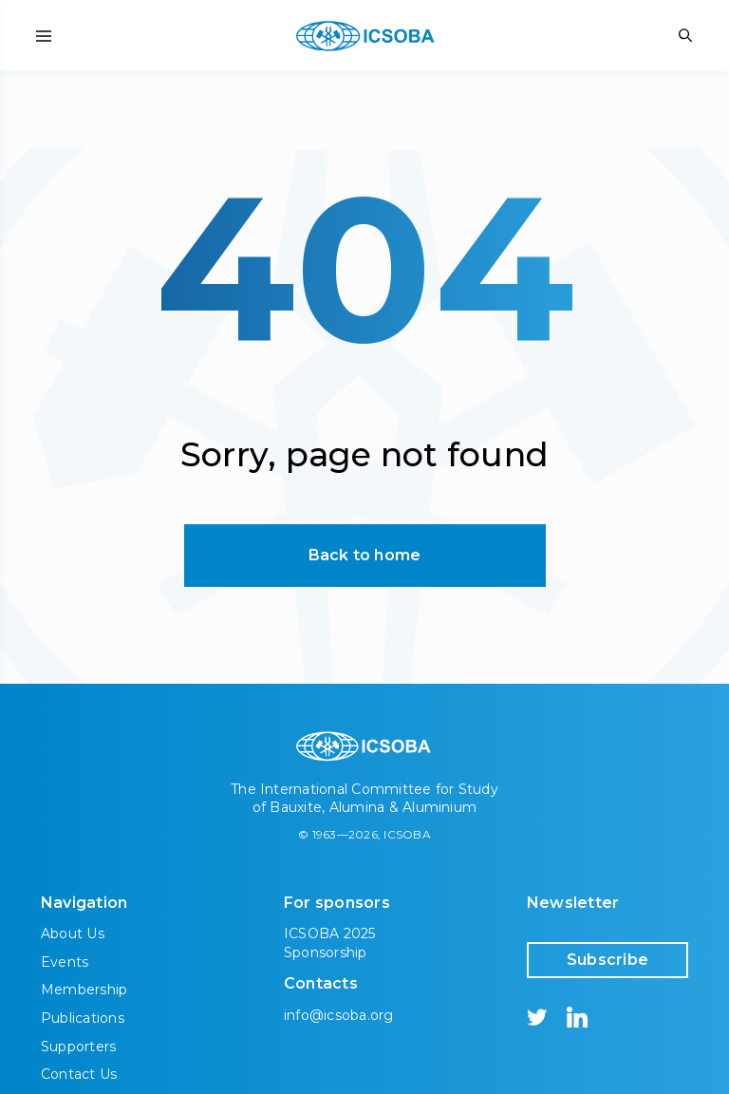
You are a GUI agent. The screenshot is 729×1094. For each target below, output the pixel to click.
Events (64, 962)
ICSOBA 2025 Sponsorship (330, 943)
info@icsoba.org (339, 1015)
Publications (82, 1018)
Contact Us (79, 1074)
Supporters (78, 1046)
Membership (84, 989)
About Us (72, 933)
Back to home (364, 555)
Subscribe (607, 960)
